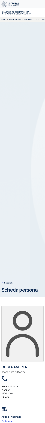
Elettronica (6, 421)
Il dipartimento (15, 20)
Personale (28, 20)
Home (3, 20)
